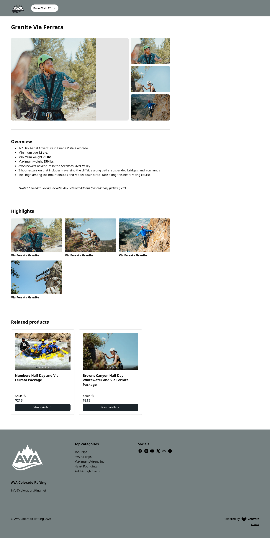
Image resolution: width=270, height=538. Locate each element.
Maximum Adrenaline (89, 462)
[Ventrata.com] (249, 519)
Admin (255, 524)
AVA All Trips (83, 457)
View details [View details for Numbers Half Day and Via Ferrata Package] (42, 407)
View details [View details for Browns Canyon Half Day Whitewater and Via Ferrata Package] (110, 407)
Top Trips (81, 452)
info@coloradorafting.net (28, 490)
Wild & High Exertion (89, 471)
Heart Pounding (86, 466)
